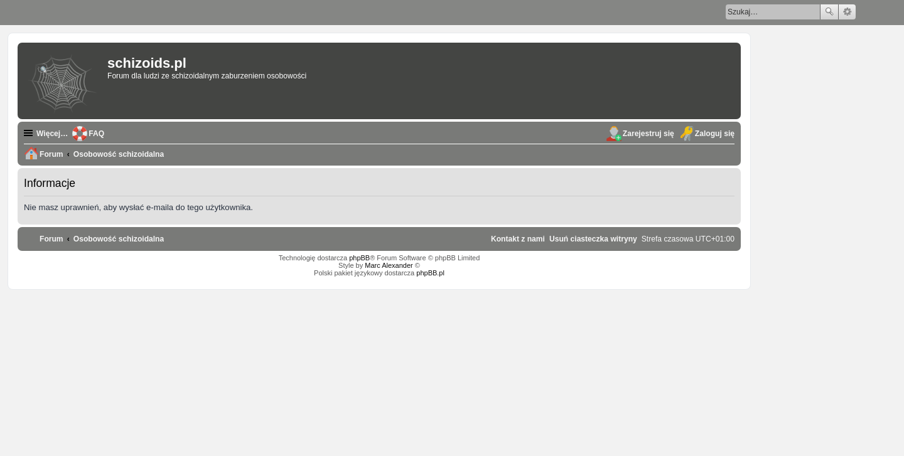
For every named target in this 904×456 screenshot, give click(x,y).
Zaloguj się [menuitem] (714, 133)
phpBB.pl (430, 273)
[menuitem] (593, 239)
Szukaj (829, 11)
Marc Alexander (388, 265)
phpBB (359, 258)
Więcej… (52, 133)
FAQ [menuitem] (96, 133)
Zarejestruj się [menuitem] (648, 133)
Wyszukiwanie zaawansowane (847, 11)
